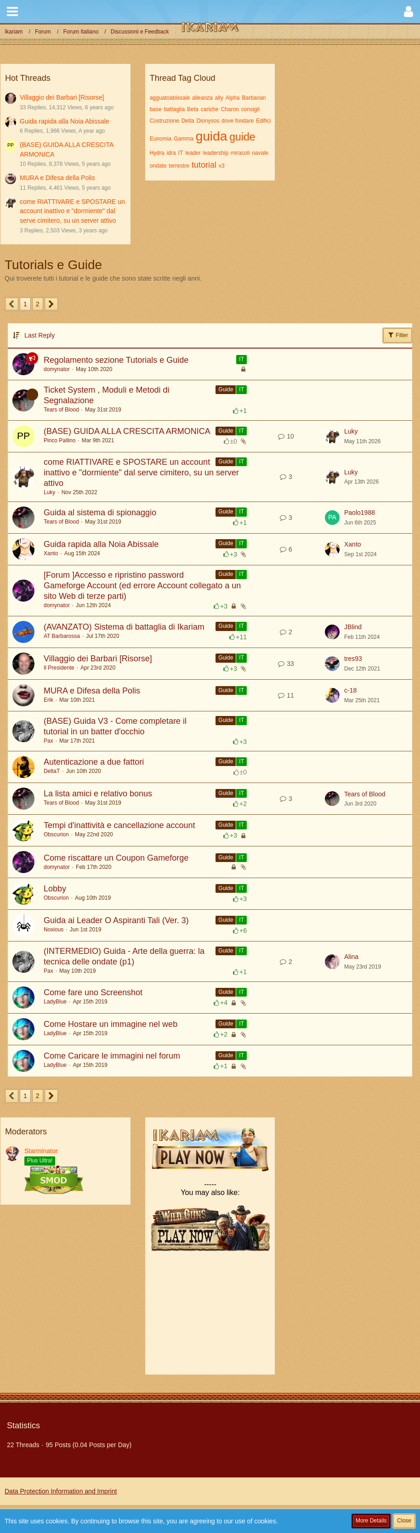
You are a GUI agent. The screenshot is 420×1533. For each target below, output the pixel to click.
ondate (158, 166)
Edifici (263, 121)
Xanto (51, 553)
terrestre (179, 166)
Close (404, 1520)
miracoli (240, 153)
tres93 (353, 658)
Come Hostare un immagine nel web (110, 1024)
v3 (222, 166)
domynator (57, 369)
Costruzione (164, 121)
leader (192, 153)
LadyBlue (55, 1001)
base (156, 109)
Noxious (53, 929)
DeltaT (52, 771)
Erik (48, 700)
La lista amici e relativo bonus (98, 793)
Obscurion (56, 834)
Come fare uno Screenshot (93, 992)
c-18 (350, 690)
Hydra (157, 153)
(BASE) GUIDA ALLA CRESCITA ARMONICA (127, 431)
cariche (210, 109)
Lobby (55, 888)
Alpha (233, 98)
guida (211, 136)
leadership (215, 153)
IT (180, 153)
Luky (351, 431)
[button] (12, 11)
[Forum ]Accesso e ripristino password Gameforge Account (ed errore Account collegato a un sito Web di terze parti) (142, 585)
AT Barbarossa (62, 636)
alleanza (202, 98)
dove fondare (237, 121)
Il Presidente (59, 668)
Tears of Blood (61, 409)
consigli (250, 109)
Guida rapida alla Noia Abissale (64, 121)
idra (171, 153)
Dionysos (208, 121)
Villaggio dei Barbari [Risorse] (62, 97)
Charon (229, 109)
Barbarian (254, 98)
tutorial (204, 164)
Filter (397, 334)
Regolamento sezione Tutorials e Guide (116, 360)
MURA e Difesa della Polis (57, 177)
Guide (225, 389)
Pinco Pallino (59, 440)
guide (242, 137)
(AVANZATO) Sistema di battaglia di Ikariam (124, 626)
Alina (351, 956)
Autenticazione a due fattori (94, 761)
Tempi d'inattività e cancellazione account (119, 825)
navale (260, 153)
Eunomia (160, 138)
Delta (188, 121)
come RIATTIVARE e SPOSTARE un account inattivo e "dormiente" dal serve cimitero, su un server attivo (72, 211)
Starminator (40, 1151)
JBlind (353, 627)
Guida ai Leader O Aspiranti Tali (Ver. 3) (116, 920)
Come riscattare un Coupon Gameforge (116, 857)
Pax (48, 741)
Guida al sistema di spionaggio (100, 512)
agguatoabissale (170, 98)
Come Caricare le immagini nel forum (112, 1055)
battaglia (174, 109)
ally (219, 98)
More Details (371, 1520)
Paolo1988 (359, 512)
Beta (193, 109)
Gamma (183, 138)
